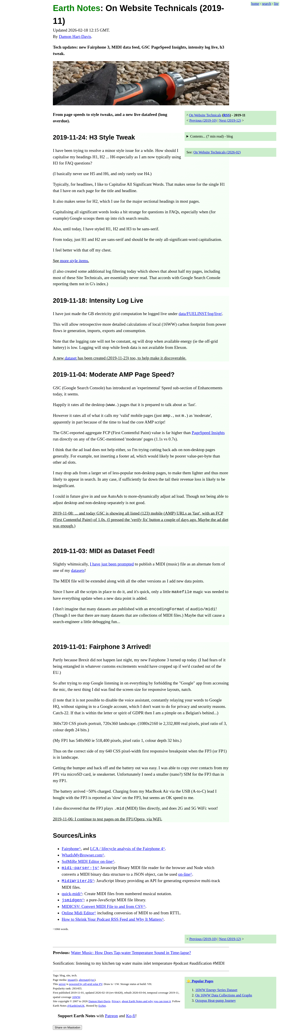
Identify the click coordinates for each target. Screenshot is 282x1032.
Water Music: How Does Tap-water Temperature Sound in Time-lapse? (131, 952)
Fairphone (70, 848)
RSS (226, 115)
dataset (70, 358)
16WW (76, 997)
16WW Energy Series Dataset (216, 990)
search (266, 4)
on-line (184, 874)
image (71, 979)
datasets (78, 570)
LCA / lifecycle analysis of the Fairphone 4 (126, 848)
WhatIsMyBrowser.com (82, 855)
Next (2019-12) (230, 120)
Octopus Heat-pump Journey (215, 1000)
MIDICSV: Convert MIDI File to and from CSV (102, 906)
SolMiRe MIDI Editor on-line (87, 861)
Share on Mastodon (67, 1027)
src (93, 979)
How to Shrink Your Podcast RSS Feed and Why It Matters (112, 919)
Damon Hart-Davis (75, 36)
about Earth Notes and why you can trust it (146, 1001)
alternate (84, 979)
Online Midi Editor (78, 913)
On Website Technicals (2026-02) (217, 152)
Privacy (116, 1001)
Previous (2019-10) (203, 120)
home (255, 4)
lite (276, 4)
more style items (74, 260)
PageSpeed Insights (208, 432)
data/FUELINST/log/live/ (200, 313)
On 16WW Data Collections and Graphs (223, 995)
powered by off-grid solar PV (85, 984)
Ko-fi (130, 1015)
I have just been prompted (112, 564)
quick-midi (71, 893)
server (62, 984)
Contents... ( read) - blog (211, 136)
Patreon (111, 1015)
